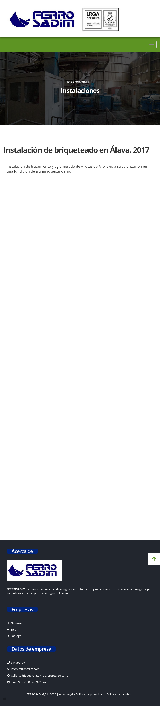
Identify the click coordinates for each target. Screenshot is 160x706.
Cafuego (15, 636)
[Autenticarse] (4, 698)
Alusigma (16, 623)
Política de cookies (119, 694)
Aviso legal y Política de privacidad (81, 694)
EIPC (13, 629)
